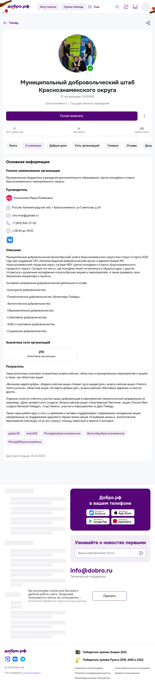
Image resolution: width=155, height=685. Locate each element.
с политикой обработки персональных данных (57, 599)
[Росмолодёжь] (32, 672)
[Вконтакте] (15, 659)
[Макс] (8, 659)
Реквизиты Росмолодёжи (89, 668)
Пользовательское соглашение (132, 668)
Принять (109, 596)
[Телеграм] (23, 659)
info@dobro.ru (91, 570)
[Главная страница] (18, 7)
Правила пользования (127, 673)
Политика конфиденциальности (92, 673)
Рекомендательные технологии (92, 678)
